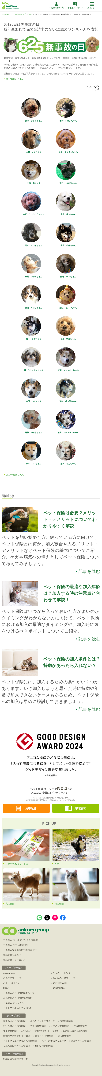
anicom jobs (59, 988)
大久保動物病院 (38, 1026)
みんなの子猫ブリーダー (65, 978)
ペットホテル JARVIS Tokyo (17, 1007)
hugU (5, 988)
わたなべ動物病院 (44, 1046)
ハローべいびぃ (11, 983)
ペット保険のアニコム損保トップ (14, 14)
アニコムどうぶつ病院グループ (18, 993)
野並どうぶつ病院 (44, 1036)
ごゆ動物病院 (80, 1026)
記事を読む (89, 571)
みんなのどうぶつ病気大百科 (17, 998)
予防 (30, 14)
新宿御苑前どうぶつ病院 (75, 1031)
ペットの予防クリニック (54, 1041)
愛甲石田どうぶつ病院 (14, 1021)
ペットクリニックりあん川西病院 (20, 1041)
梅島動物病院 (66, 1021)
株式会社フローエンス (14, 960)
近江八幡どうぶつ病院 (14, 1026)
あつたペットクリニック (42, 1021)
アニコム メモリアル (13, 1003)
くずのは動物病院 (60, 1026)
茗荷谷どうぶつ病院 (81, 1041)
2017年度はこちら (15, 79)
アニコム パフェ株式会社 (15, 945)
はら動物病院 (64, 1036)
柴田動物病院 (10, 1031)
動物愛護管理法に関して (15, 1059)
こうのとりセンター (63, 973)
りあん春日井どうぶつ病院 (16, 1046)
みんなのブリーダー (13, 978)
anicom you (9, 973)
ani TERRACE (60, 983)
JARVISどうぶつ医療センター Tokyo (39, 1031)
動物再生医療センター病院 (16, 1036)
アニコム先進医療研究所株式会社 (20, 950)
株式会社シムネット (13, 955)
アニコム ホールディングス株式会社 (21, 940)
